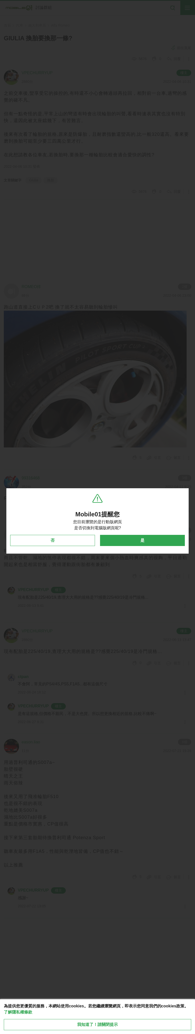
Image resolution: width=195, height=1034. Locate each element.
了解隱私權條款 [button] (18, 1012)
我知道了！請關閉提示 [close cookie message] (97, 1024)
